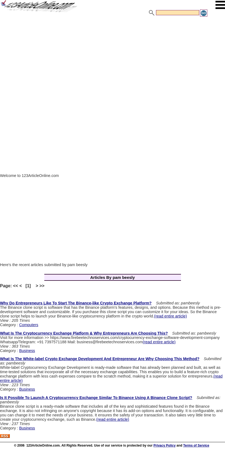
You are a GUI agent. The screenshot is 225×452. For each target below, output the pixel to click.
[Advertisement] (112, 58)
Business (27, 350)
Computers (28, 325)
